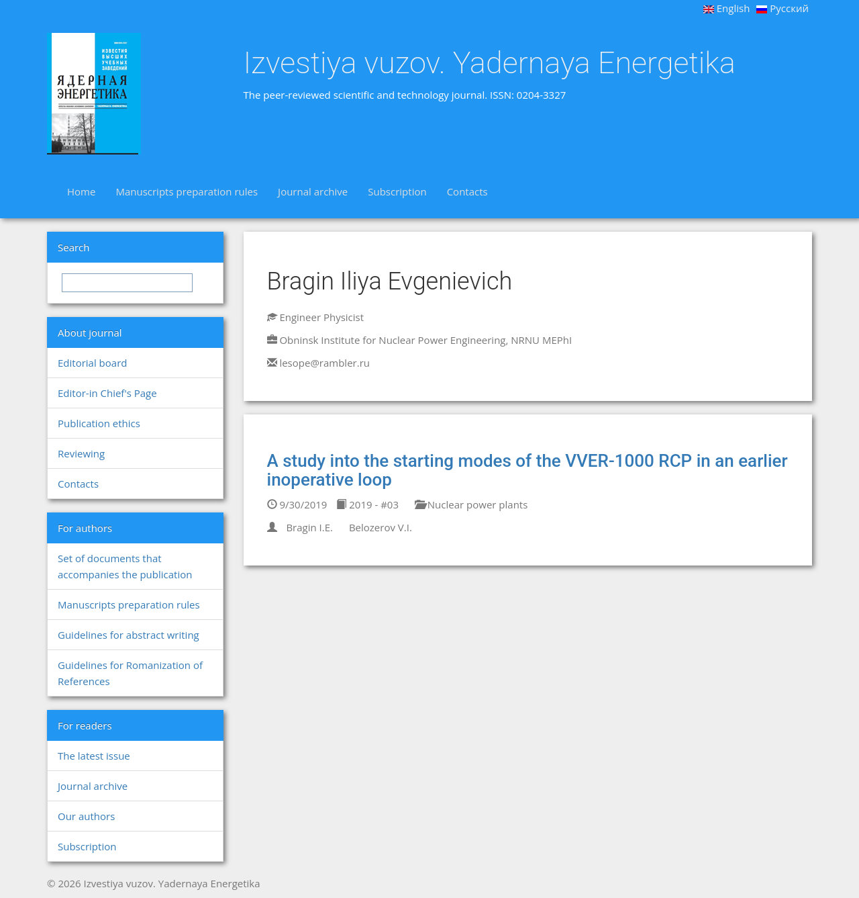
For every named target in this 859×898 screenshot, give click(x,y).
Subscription (397, 191)
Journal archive (313, 191)
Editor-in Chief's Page (107, 393)
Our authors (86, 816)
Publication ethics (99, 423)
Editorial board (92, 362)
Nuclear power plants (471, 504)
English (726, 8)
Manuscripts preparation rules (186, 191)
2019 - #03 (367, 504)
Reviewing (81, 453)
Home (81, 191)
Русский (782, 8)
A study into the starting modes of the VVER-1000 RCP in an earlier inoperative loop (527, 470)
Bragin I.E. (309, 527)
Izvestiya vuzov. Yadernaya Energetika (490, 63)
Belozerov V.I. (380, 527)
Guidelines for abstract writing (128, 634)
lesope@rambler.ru (324, 362)
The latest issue (94, 755)
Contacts (467, 191)
